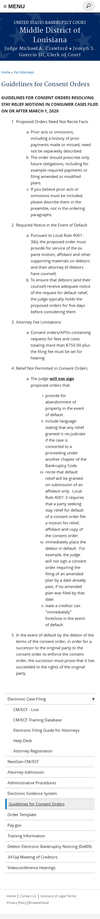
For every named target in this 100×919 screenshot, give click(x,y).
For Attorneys (24, 72)
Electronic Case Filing (26, 699)
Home (5, 72)
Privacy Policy (17, 902)
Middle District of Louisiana (50, 35)
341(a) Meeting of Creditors (32, 857)
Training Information (26, 835)
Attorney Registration (32, 751)
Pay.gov (14, 825)
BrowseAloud (39, 902)
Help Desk (22, 740)
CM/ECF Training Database (37, 719)
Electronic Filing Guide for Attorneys (46, 730)
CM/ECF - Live (26, 709)
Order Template (21, 814)
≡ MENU (14, 6)
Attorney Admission (25, 772)
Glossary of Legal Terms (58, 896)
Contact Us (28, 896)
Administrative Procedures (31, 782)
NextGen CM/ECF (23, 761)
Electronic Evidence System (32, 793)
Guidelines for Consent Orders (37, 804)
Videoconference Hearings (31, 867)
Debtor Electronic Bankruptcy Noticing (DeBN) (49, 846)
